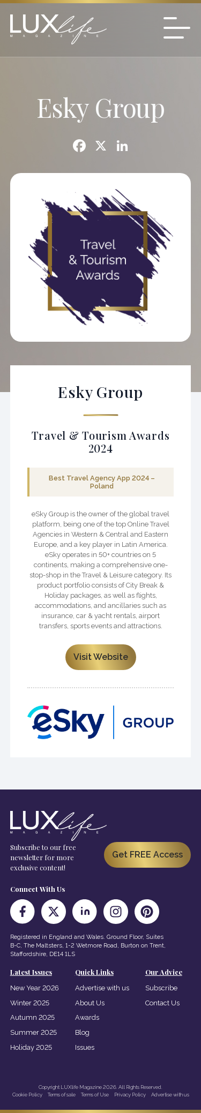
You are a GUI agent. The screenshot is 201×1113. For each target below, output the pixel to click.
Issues (84, 1047)
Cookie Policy (27, 1094)
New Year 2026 (34, 988)
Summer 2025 (33, 1032)
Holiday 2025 (31, 1047)
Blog (82, 1032)
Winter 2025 (29, 1003)
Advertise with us (102, 988)
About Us (90, 1003)
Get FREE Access (147, 854)
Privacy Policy (130, 1094)
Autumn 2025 (32, 1017)
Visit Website (100, 657)
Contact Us (162, 1003)
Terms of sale (62, 1094)
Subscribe (161, 988)
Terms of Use (95, 1094)
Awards (87, 1017)
